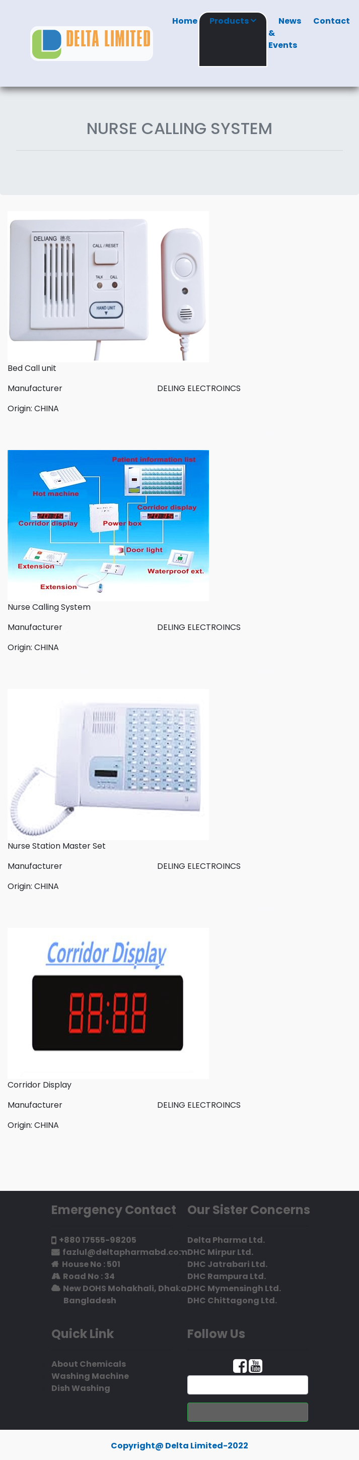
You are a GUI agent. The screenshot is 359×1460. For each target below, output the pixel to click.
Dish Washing (80, 1388)
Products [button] (232, 21)
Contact (331, 26)
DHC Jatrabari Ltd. (227, 1264)
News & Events (284, 38)
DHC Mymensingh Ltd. (234, 1288)
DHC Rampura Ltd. (226, 1276)
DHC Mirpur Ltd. (220, 1252)
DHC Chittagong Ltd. (232, 1300)
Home (184, 26)
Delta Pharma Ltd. (226, 1240)
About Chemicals (88, 1364)
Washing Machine (90, 1376)
